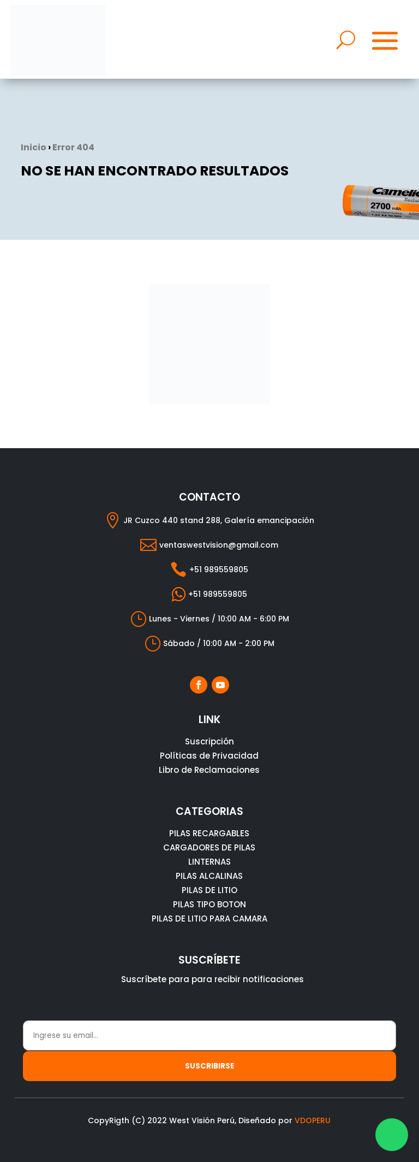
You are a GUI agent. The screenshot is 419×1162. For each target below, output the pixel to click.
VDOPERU (313, 1120)
